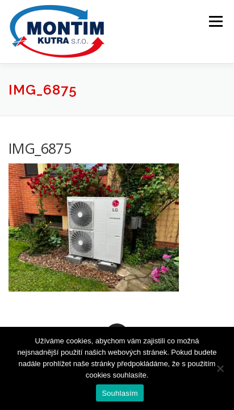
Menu (215, 21)
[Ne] (219, 368)
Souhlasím (120, 393)
